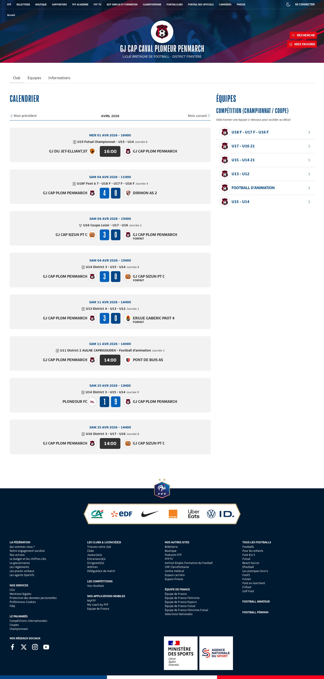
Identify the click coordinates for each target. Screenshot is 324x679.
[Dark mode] (288, 4)
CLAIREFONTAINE (152, 4)
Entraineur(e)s (96, 559)
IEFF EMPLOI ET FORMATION (122, 4)
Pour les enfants (252, 550)
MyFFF (91, 600)
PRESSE (241, 4)
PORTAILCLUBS (175, 4)
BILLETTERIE (23, 4)
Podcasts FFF (173, 555)
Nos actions (17, 555)
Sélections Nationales (179, 614)
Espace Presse (174, 579)
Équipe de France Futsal (180, 606)
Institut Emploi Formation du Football (189, 563)
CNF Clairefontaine (177, 567)
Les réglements (19, 567)
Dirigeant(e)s (95, 563)
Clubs (90, 550)
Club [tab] (16, 78)
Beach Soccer (250, 563)
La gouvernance (20, 563)
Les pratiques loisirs (255, 571)
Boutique (170, 550)
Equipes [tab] (34, 78)
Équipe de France (176, 594)
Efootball (248, 567)
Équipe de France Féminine (182, 598)
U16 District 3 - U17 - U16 (112, 434)
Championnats (19, 629)
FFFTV (169, 559)
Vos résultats (95, 585)
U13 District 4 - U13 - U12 (112, 308)
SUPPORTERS (59, 4)
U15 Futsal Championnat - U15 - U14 (112, 142)
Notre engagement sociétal (27, 550)
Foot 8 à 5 (248, 555)
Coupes (14, 625)
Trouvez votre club (99, 546)
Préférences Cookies (23, 602)
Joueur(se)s (94, 555)
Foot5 (246, 575)
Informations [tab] (59, 78)
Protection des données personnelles (33, 598)
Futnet (246, 579)
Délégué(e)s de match (101, 571)
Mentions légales (20, 594)
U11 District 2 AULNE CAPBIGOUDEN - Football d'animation (112, 350)
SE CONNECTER (305, 4)
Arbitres (92, 567)
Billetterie (171, 546)
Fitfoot (246, 587)
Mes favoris (302, 44)
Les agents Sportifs (22, 575)
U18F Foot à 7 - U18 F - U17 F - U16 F (112, 183)
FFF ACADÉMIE (80, 4)
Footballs (248, 546)
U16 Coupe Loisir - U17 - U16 (112, 225)
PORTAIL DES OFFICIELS (201, 4)
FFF (9, 4)
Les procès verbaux (22, 571)
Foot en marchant (253, 583)
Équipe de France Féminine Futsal (186, 610)
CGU (12, 590)
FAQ (12, 606)
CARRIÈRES (225, 4)
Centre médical (174, 571)
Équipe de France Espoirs (181, 602)
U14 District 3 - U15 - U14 (112, 267)
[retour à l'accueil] (11, 15)
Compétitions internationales (28, 620)
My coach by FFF (98, 604)
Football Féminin (255, 612)
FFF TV (97, 4)
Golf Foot (248, 591)
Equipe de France (98, 608)
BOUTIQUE (41, 4)
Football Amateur (256, 601)
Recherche (303, 35)
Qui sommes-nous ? (22, 546)
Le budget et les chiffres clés (28, 559)
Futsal (246, 559)
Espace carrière (175, 575)
